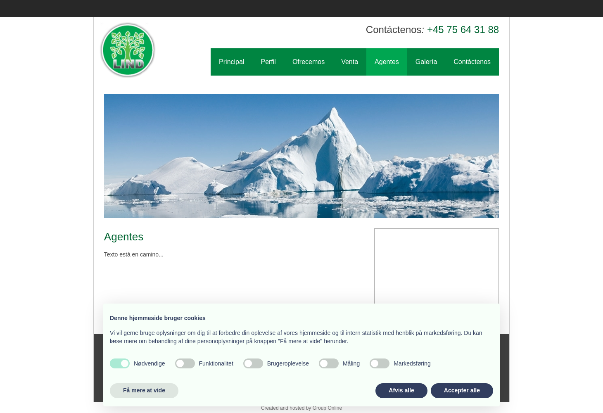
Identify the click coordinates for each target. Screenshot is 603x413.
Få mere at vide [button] (144, 390)
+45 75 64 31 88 (463, 29)
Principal (231, 61)
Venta (349, 61)
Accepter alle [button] (462, 390)
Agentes (387, 61)
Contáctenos (472, 61)
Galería (426, 61)
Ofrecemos (308, 61)
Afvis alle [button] (401, 390)
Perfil (268, 61)
